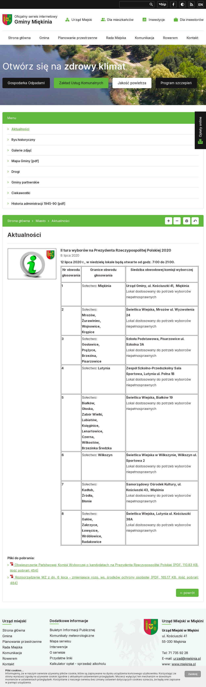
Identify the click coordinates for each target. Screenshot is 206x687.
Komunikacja (144, 38)
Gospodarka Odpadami (26, 83)
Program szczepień (176, 83)
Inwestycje (157, 20)
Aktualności (20, 129)
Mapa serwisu (60, 641)
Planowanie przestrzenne (77, 38)
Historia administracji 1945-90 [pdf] (38, 204)
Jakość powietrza (132, 83)
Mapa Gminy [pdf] (25, 161)
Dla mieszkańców (120, 20)
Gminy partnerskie (25, 182)
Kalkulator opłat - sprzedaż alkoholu (78, 664)
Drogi (15, 172)
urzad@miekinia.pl (187, 658)
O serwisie (57, 652)
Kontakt (192, 38)
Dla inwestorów (192, 20)
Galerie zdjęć (21, 150)
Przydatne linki (61, 658)
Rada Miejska (116, 38)
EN (200, 5)
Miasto (41, 221)
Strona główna (19, 38)
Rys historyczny (23, 140)
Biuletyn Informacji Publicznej (72, 630)
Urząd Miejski (81, 20)
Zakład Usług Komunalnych (81, 83)
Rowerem (170, 38)
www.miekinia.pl (184, 664)
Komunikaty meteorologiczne (72, 636)
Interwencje (59, 647)
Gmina (44, 38)
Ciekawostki (20, 193)
